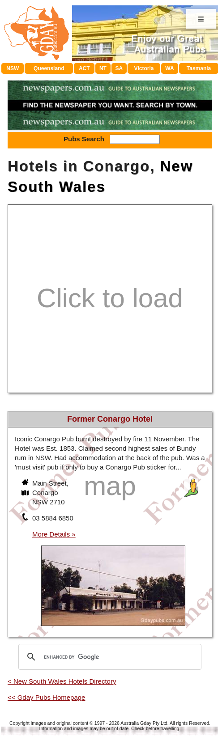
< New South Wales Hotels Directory (62, 681)
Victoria (144, 68)
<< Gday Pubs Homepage (46, 697)
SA (119, 68)
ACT (84, 68)
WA (169, 68)
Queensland (49, 68)
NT (103, 68)
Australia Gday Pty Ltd (143, 723)
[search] (108, 656)
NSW (12, 68)
